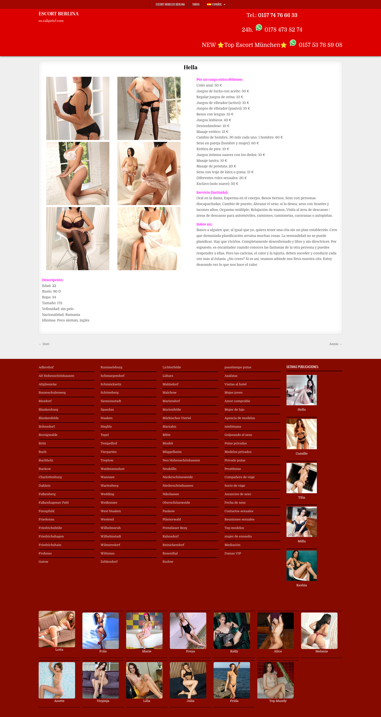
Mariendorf (171, 401)
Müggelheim (172, 452)
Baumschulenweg (52, 392)
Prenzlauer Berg (175, 528)
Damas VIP (233, 553)
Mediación (233, 545)
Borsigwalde (48, 435)
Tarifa (195, 4)
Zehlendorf (109, 561)
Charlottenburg (50, 477)
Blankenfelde (49, 418)
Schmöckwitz (111, 384)
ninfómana (233, 426)
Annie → (335, 344)
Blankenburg (48, 409)
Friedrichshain (50, 545)
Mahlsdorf (170, 384)
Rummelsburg (111, 367)
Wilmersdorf (110, 545)
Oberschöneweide (176, 502)
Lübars (168, 376)
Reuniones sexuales (240, 519)
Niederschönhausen (178, 485)
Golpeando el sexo (238, 435)
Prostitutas (233, 469)
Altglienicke (48, 384)
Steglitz (106, 426)
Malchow (170, 392)
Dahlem (45, 485)
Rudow (168, 561)
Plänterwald (172, 519)
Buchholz (46, 460)
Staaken (107, 418)
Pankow (169, 511)
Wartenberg (110, 485)
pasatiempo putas (238, 367)
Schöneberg (110, 392)
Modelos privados (238, 452)
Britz (42, 443)
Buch (42, 452)
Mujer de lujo (234, 409)
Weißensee (109, 502)
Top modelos (234, 528)
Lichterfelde (172, 367)
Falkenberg (47, 494)
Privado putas (235, 460)
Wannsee (107, 477)
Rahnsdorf (171, 536)
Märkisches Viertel (177, 418)
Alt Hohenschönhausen (56, 376)
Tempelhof (109, 443)
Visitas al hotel (236, 384)
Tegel (105, 435)
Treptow (107, 460)
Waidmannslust (112, 469)
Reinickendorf (173, 545)
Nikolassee (171, 494)
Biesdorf (45, 401)
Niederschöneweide (178, 477)
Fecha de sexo (235, 502)
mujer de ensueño (238, 536)
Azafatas (231, 376)
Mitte (167, 435)
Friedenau (46, 519)
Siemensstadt (111, 401)
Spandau (107, 409)
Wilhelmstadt (111, 536)
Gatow (43, 561)
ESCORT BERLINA (59, 14)
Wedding (107, 494)
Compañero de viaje (240, 477)
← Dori (44, 344)
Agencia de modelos (240, 418)
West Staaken (111, 511)
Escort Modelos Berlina (170, 4)
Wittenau (107, 553)
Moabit (168, 443)
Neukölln (169, 469)
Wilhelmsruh (111, 528)
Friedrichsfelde (50, 528)
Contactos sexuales (239, 511)
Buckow (45, 469)
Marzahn (169, 426)
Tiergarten (109, 452)
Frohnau (45, 553)
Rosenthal (170, 553)
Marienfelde (172, 409)
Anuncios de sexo (238, 494)
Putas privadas (236, 443)
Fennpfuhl (46, 511)
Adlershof (46, 367)
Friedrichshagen (51, 536)
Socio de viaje (235, 485)
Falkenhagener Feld (54, 502)
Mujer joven (233, 392)
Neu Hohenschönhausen (181, 460)
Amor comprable (237, 401)
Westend (107, 519)
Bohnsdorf (47, 426)
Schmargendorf (112, 376)
